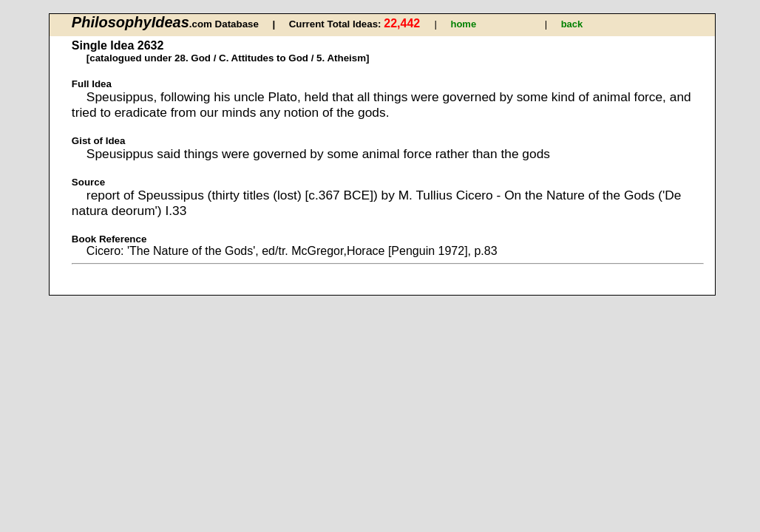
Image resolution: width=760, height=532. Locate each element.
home (463, 24)
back (572, 24)
